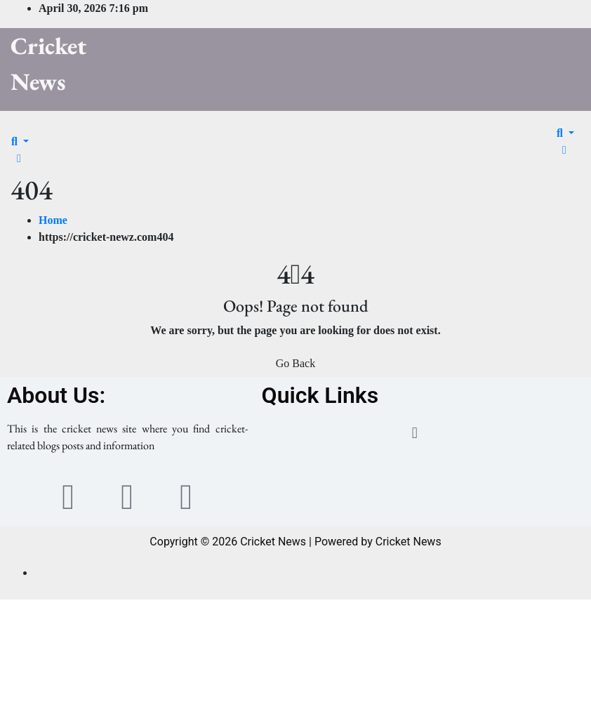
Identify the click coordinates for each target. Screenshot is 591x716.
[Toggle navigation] (20, 128)
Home (53, 220)
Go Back (295, 363)
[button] (20, 141)
